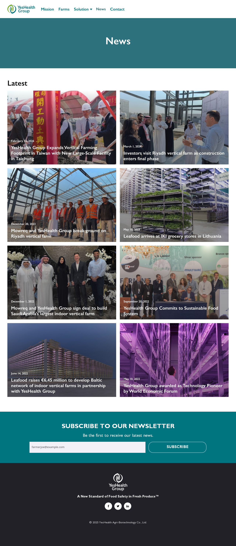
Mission (47, 9)
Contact (117, 9)
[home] (21, 8)
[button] (83, 9)
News (101, 9)
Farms (64, 9)
